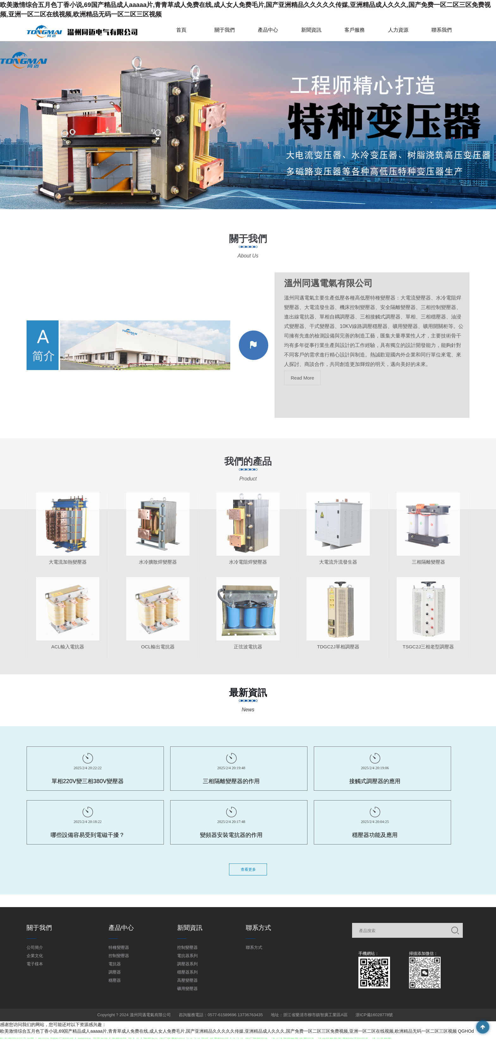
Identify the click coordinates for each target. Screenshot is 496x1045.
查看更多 (248, 869)
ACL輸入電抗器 (67, 652)
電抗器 (114, 964)
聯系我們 (441, 30)
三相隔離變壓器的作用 (231, 781)
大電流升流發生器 (338, 567)
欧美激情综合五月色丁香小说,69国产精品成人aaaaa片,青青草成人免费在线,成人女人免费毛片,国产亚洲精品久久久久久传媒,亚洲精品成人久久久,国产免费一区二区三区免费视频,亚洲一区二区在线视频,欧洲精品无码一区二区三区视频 (228, 1031)
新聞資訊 (311, 30)
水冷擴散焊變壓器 (158, 567)
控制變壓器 (118, 955)
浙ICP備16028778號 (374, 1014)
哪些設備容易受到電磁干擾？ (88, 835)
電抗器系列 (187, 955)
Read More (302, 383)
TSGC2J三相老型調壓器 (428, 652)
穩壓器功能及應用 (375, 835)
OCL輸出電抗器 (158, 652)
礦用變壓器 (187, 988)
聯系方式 (254, 947)
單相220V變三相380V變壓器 (88, 781)
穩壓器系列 (187, 972)
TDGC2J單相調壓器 (338, 652)
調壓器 (114, 972)
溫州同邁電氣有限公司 (328, 289)
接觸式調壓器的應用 (374, 781)
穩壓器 (114, 980)
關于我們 (224, 30)
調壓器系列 (187, 964)
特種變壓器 (118, 947)
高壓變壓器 (187, 980)
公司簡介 (35, 947)
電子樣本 (35, 964)
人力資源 (398, 30)
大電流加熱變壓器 (68, 567)
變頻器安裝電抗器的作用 (231, 835)
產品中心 (268, 30)
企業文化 (35, 955)
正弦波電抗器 (248, 652)
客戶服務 (354, 30)
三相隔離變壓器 (428, 567)
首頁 (181, 30)
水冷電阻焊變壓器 (248, 567)
